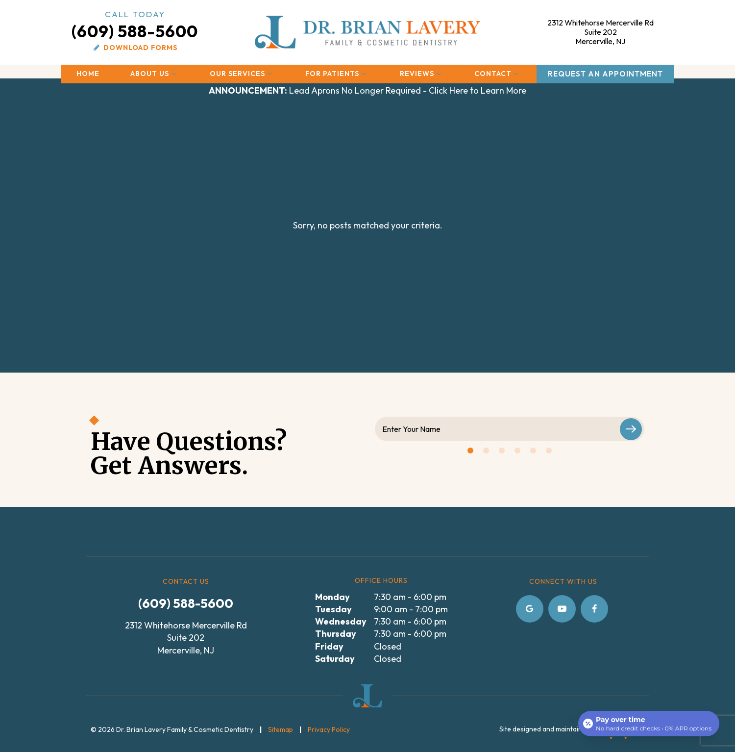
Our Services (242, 73)
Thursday (335, 633)
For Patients (337, 73)
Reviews (422, 73)
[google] (529, 609)
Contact (497, 73)
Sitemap (280, 729)
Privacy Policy (329, 729)
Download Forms (135, 47)
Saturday (335, 658)
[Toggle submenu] (174, 73)
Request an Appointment (605, 73)
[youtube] (562, 609)
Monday (332, 596)
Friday (329, 646)
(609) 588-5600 (134, 25)
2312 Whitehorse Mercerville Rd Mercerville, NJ (600, 32)
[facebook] (594, 609)
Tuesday (333, 609)
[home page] (368, 32)
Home (87, 73)
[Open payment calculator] (648, 723)
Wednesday (341, 621)
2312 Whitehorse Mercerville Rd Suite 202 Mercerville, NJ (186, 637)
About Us (154, 73)
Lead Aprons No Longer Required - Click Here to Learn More (367, 90)
